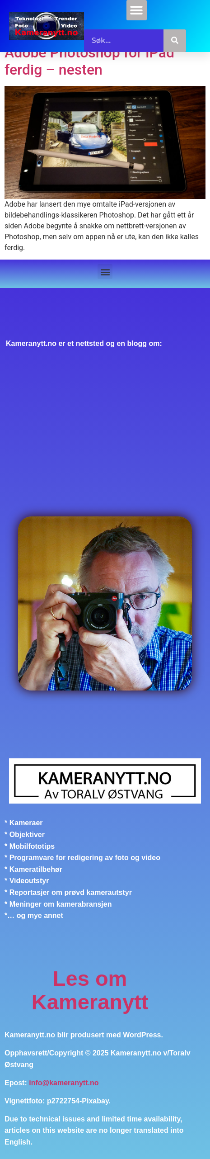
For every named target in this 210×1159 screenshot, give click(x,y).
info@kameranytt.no (63, 1083)
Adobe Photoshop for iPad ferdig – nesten (89, 61)
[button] (136, 10)
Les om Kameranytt (90, 990)
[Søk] (174, 40)
